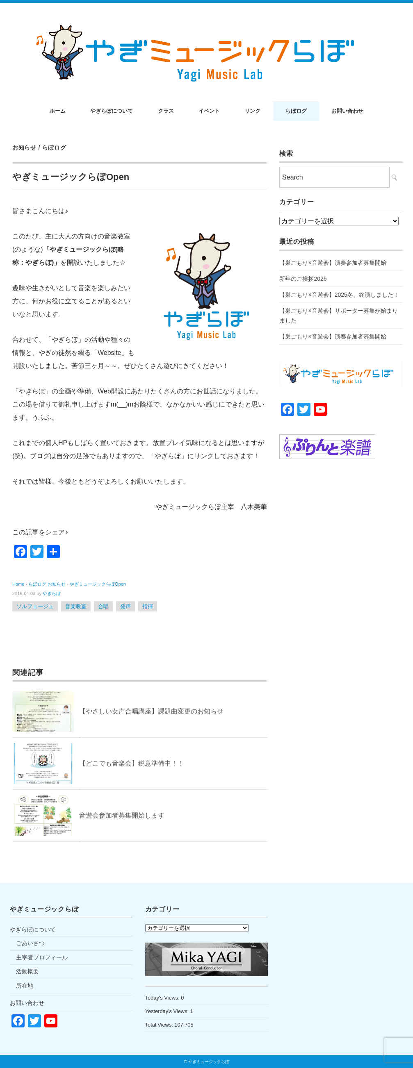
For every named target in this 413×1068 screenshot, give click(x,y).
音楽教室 (76, 606)
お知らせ (24, 147)
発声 (125, 606)
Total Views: (160, 1025)
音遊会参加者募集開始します (121, 815)
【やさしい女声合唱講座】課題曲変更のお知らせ (151, 711)
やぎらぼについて (111, 111)
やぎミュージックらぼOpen (98, 584)
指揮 (147, 606)
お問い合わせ (347, 111)
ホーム (58, 111)
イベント (209, 111)
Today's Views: (163, 998)
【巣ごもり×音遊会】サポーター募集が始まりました (338, 315)
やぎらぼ (52, 593)
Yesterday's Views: (167, 1011)
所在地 (24, 985)
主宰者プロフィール (42, 957)
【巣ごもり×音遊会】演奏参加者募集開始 (332, 262)
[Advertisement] (340, 530)
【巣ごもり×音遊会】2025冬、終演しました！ (339, 294)
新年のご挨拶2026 (302, 278)
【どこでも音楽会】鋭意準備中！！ (131, 763)
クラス (166, 111)
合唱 (103, 606)
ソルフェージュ (35, 606)
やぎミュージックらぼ (208, 1061)
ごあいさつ (30, 943)
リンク (252, 111)
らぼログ (296, 111)
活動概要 (27, 971)
